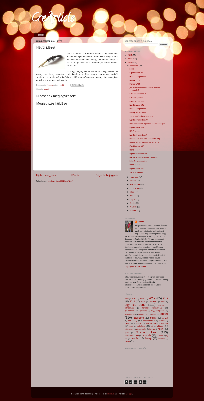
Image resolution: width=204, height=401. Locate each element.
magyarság (151, 323)
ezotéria (161, 305)
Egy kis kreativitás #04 (138, 135)
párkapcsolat (141, 329)
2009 (126, 299)
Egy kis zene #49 (136, 73)
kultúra (138, 323)
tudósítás (146, 335)
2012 (130, 62)
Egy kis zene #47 (136, 127)
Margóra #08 (134, 84)
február (133, 211)
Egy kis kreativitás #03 (138, 153)
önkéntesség (129, 329)
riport (160, 329)
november (134, 177)
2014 (130, 55)
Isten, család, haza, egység (141, 116)
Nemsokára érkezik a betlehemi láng (144, 139)
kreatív (127, 323)
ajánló (143, 302)
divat (163, 302)
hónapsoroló (143, 314)
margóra (164, 323)
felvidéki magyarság (152, 308)
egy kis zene (135, 305)
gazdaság (143, 310)
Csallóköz (153, 302)
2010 (134, 299)
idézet (46, 89)
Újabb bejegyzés (46, 175)
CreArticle (52, 19)
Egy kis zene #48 (136, 105)
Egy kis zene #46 (136, 146)
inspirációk (138, 317)
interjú (153, 317)
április (132, 203)
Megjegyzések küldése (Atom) (60, 181)
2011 (142, 299)
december (134, 66)
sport (126, 333)
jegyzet (165, 318)
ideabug (110, 394)
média (131, 326)
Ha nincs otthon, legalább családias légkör (147, 124)
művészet (141, 326)
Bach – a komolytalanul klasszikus (144, 157)
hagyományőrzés (157, 311)
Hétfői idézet (134, 131)
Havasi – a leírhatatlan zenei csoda (144, 142)
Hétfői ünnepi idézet (137, 76)
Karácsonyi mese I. (137, 101)
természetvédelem (132, 336)
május (133, 199)
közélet (161, 321)
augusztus (134, 188)
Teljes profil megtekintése (135, 267)
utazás (134, 338)
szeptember (135, 184)
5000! (131, 69)
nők (152, 326)
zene (127, 341)
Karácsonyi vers (136, 97)
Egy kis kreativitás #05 (138, 120)
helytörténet (130, 314)
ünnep (148, 338)
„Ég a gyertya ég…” (137, 172)
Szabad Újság (147, 332)
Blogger (129, 394)
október (133, 181)
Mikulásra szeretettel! (138, 161)
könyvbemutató (149, 321)
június (132, 196)
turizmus (160, 336)
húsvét (153, 314)
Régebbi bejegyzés (106, 175)
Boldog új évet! (135, 80)
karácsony (132, 321)
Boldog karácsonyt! (137, 112)
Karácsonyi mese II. (137, 94)
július (132, 192)
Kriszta (140, 222)
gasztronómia (130, 311)
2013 (130, 59)
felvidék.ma (129, 308)
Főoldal (40, 35)
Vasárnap (161, 338)
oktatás (160, 326)
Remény (152, 329)
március (133, 207)
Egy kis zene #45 (136, 168)
